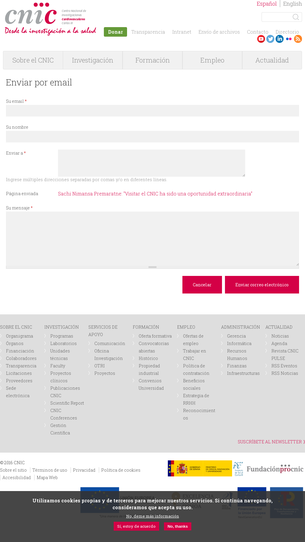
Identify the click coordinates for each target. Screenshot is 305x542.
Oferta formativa (155, 336)
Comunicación (109, 343)
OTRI (99, 366)
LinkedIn (280, 39)
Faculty (57, 366)
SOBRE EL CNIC (16, 327)
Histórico (148, 358)
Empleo (212, 60)
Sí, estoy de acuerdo (136, 526)
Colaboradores (21, 358)
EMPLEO (186, 327)
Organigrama (19, 336)
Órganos (15, 343)
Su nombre (17, 127)
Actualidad (272, 60)
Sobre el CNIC (33, 60)
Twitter (270, 39)
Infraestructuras (243, 373)
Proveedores (19, 380)
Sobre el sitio (13, 470)
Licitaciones (19, 373)
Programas (61, 336)
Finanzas (237, 366)
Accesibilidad (16, 477)
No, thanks (178, 526)
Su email (16, 101)
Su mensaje (19, 208)
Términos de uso (49, 470)
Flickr (289, 39)
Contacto (257, 32)
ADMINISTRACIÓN (240, 327)
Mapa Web (47, 477)
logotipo (88, 5)
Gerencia (236, 336)
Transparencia (148, 32)
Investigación (92, 60)
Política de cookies (120, 470)
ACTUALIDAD (279, 327)
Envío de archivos (219, 32)
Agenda (279, 343)
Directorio (287, 32)
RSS (298, 39)
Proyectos (104, 373)
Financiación (20, 351)
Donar (115, 32)
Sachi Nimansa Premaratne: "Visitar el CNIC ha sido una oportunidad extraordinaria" (155, 193)
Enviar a (16, 153)
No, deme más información (152, 516)
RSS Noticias (284, 373)
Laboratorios (63, 343)
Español (267, 3)
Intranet (181, 32)
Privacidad (84, 470)
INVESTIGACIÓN (61, 327)
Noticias (280, 336)
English (292, 3)
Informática (239, 343)
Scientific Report (67, 403)
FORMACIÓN (146, 327)
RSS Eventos (284, 366)
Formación (152, 60)
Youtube (261, 39)
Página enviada (22, 193)
